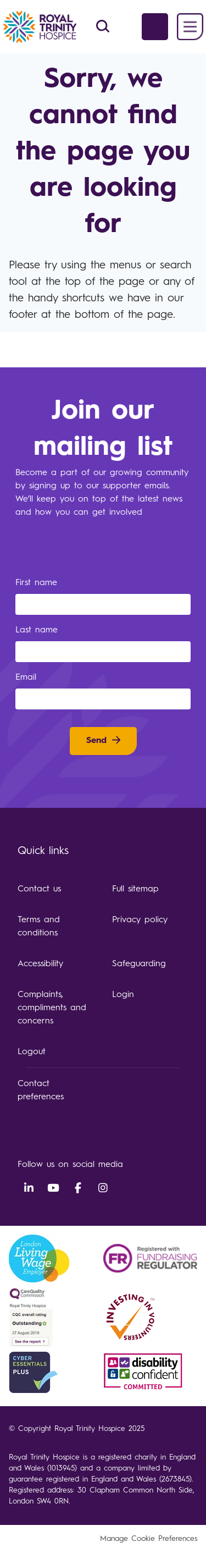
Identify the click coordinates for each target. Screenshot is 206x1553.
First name (38, 583)
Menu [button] (190, 26)
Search (103, 26)
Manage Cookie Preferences (149, 1539)
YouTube (53, 1188)
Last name (38, 630)
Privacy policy (140, 920)
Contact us (39, 889)
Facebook (78, 1188)
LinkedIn (29, 1188)
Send (96, 740)
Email (27, 677)
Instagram (103, 1188)
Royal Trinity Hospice (49, 26)
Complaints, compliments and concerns (52, 1008)
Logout (32, 1052)
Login (123, 994)
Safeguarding (139, 964)
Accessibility (40, 964)
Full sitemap (135, 889)
